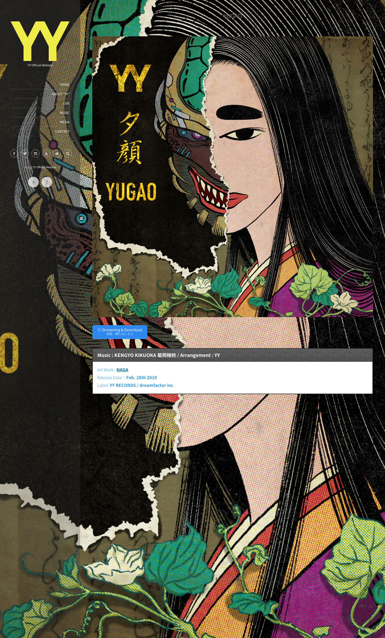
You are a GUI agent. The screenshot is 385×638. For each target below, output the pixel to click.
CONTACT (62, 131)
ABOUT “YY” (61, 93)
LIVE (66, 103)
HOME (65, 84)
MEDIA (65, 122)
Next (366, 605)
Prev (99, 605)
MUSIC (65, 112)
